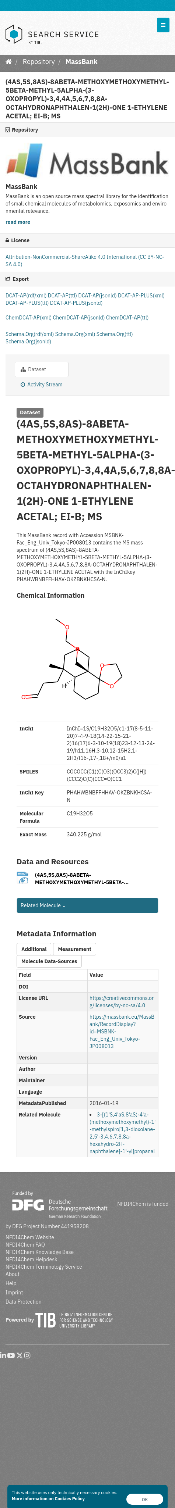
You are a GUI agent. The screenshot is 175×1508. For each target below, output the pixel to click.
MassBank (81, 61)
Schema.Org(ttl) (115, 334)
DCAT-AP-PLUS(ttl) (28, 303)
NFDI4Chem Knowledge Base (40, 1252)
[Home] (9, 61)
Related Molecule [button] (43, 905)
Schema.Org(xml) (76, 334)
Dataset (33, 369)
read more (18, 222)
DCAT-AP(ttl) (63, 295)
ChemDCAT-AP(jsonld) (79, 317)
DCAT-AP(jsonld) (98, 295)
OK (145, 1499)
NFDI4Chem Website (30, 1237)
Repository (39, 61)
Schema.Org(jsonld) (28, 341)
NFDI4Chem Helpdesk (31, 1259)
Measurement (74, 949)
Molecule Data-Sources (49, 961)
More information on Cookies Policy (48, 1498)
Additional (33, 949)
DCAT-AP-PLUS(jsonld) (76, 303)
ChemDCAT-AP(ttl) (127, 317)
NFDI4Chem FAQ (25, 1244)
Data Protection (24, 1301)
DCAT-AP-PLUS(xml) (141, 295)
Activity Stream (42, 384)
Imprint (14, 1292)
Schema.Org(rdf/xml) (30, 334)
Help (11, 1283)
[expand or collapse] (163, 25)
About (13, 1274)
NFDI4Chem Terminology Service (44, 1267)
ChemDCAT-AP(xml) (29, 317)
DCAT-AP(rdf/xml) (27, 295)
